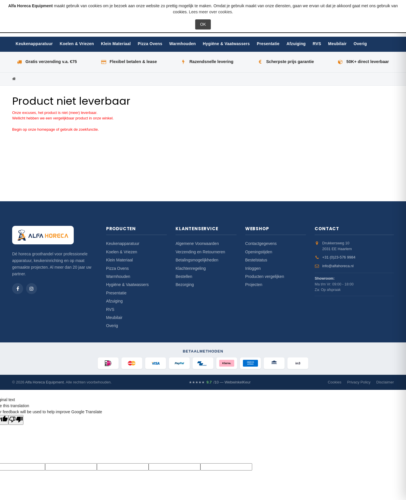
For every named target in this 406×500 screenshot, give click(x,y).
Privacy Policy (358, 382)
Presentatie (268, 43)
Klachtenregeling (191, 268)
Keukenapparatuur (34, 43)
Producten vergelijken (264, 276)
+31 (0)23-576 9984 (338, 257)
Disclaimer (385, 382)
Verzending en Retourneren (200, 252)
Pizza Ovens (150, 43)
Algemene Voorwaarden (197, 243)
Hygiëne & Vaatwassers (226, 43)
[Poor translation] (15, 420)
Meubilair (337, 43)
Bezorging (185, 284)
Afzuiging (296, 43)
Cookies (334, 382)
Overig (360, 43)
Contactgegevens (261, 243)
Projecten (253, 284)
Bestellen (184, 276)
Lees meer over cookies (210, 12)
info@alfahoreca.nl (338, 266)
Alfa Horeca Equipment (44, 382)
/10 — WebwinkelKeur (219, 382)
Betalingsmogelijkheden (197, 260)
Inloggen (253, 268)
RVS (317, 43)
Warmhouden (182, 43)
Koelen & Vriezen (77, 43)
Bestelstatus (256, 260)
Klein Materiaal (116, 43)
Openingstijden (258, 252)
